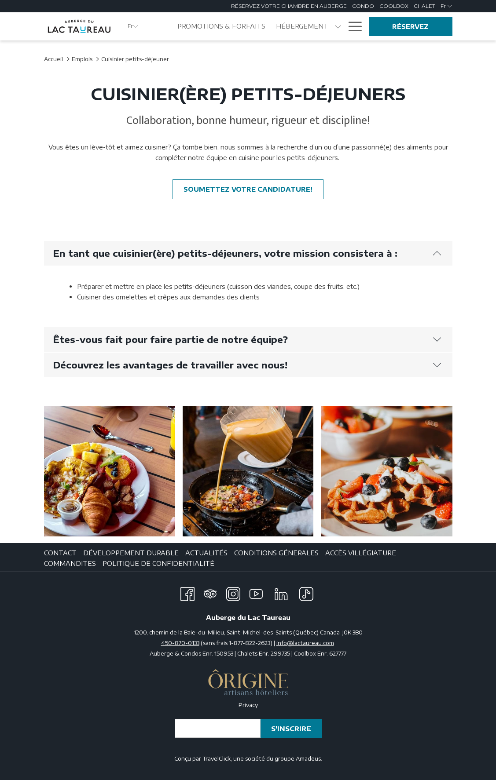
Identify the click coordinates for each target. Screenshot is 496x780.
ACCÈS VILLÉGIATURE (360, 553)
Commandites (70, 563)
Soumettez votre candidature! (253, 189)
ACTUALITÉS (206, 553)
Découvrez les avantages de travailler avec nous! (247, 364)
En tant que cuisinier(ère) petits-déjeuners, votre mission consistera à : (247, 253)
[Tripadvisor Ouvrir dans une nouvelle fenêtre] (210, 592)
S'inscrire (291, 729)
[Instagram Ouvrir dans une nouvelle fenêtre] (233, 592)
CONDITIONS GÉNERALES (276, 553)
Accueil (53, 58)
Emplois (82, 58)
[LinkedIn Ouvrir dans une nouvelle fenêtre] (281, 592)
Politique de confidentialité (158, 563)
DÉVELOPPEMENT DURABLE (131, 553)
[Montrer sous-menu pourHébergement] (338, 26)
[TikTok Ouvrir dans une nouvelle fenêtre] (306, 592)
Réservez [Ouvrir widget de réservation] (410, 26)
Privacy (248, 704)
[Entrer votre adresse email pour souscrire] (218, 728)
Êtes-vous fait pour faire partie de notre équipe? (247, 339)
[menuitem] (221, 26)
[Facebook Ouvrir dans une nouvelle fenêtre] (187, 592)
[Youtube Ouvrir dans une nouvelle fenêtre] (256, 592)
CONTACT (60, 553)
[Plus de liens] (352, 26)
